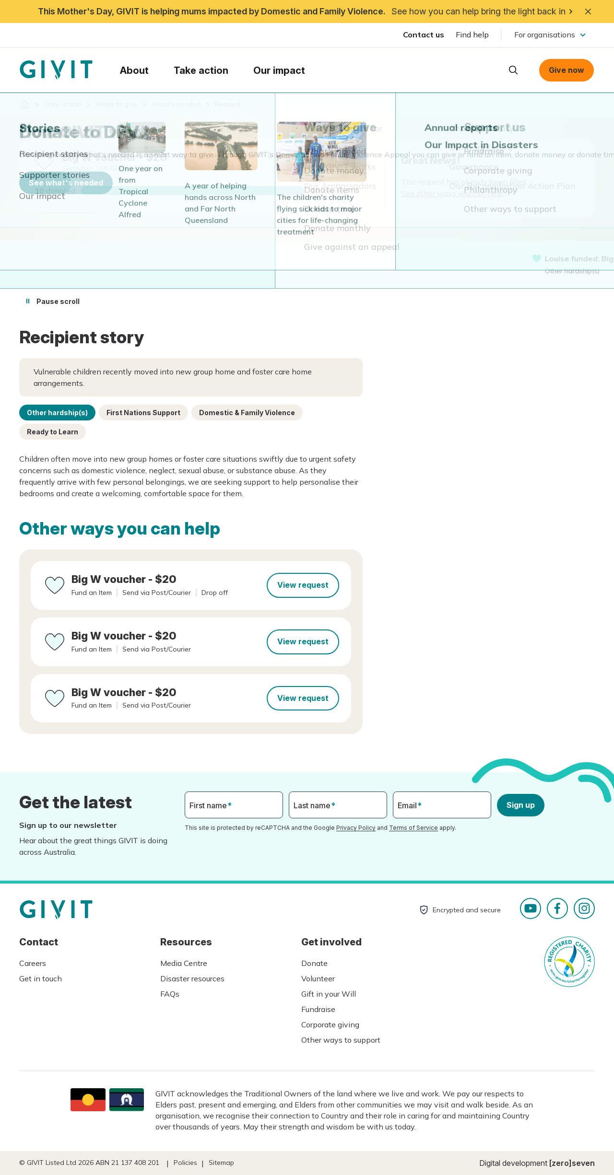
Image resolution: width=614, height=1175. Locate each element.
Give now (566, 70)
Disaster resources (192, 978)
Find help (472, 34)
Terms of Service (413, 827)
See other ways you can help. (453, 193)
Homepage (56, 70)
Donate (314, 963)
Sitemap (221, 1162)
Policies (185, 1162)
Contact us (423, 34)
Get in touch (40, 978)
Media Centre (183, 963)
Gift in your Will (328, 994)
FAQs (169, 994)
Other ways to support (340, 1040)
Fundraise (318, 1009)
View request (303, 585)
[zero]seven (572, 1163)
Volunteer (318, 978)
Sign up (521, 805)
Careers (32, 963)
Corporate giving (330, 1024)
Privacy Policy (356, 827)
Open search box (513, 70)
